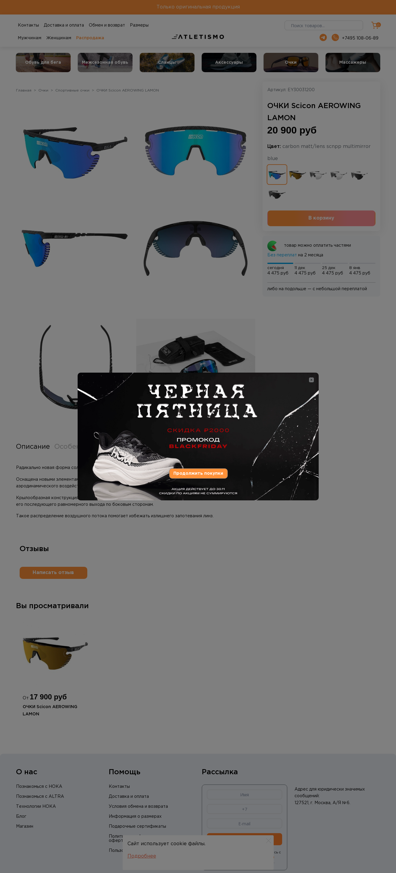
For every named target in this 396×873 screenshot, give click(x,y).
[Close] (311, 379)
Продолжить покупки (198, 473)
